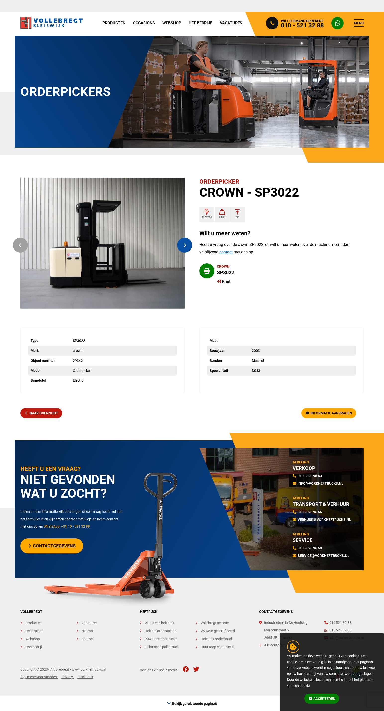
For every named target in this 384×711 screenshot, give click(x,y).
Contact (87, 639)
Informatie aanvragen (329, 413)
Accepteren (322, 699)
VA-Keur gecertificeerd (218, 631)
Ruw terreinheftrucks (161, 639)
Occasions (144, 23)
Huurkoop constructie (217, 647)
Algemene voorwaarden (39, 677)
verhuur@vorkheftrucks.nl (324, 519)
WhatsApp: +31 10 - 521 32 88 (67, 526)
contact (226, 252)
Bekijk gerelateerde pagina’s (194, 704)
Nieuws (87, 631)
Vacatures (231, 23)
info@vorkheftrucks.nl (320, 483)
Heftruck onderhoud (216, 639)
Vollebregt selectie (215, 623)
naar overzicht (41, 413)
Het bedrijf (200, 23)
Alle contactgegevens (280, 645)
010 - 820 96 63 (310, 476)
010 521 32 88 (337, 623)
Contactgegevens (52, 545)
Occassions (34, 631)
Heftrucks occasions (160, 631)
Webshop (171, 23)
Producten (113, 23)
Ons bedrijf (33, 647)
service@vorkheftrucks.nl (323, 556)
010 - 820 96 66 (310, 512)
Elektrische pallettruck (162, 647)
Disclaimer (85, 677)
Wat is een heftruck (159, 623)
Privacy (67, 677)
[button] (20, 245)
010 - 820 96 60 (310, 548)
